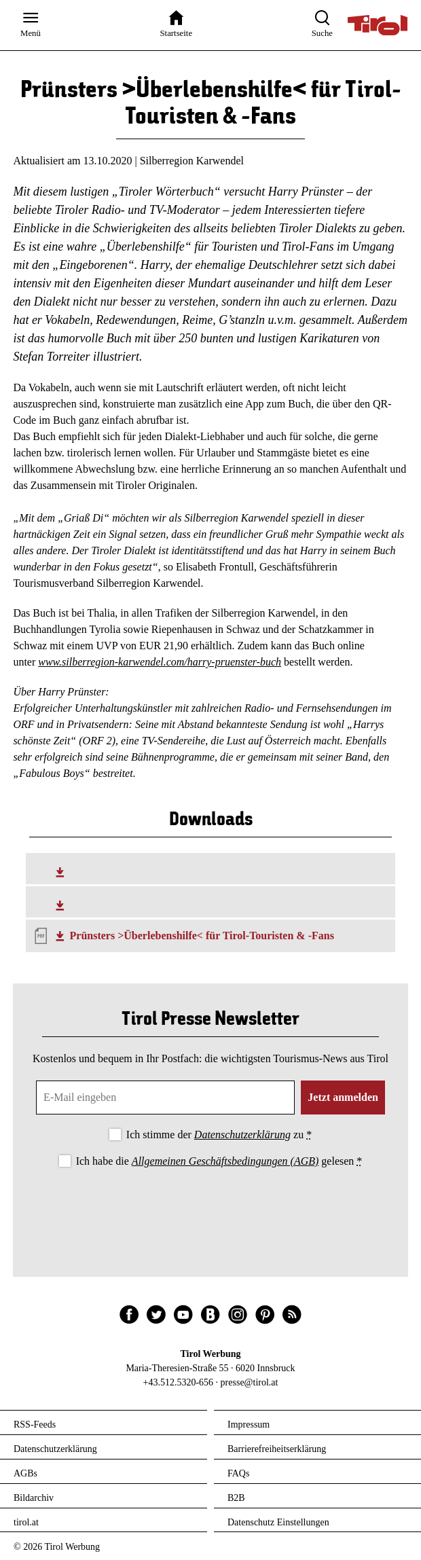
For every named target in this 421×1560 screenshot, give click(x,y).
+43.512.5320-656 (178, 1382)
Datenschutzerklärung (242, 1134)
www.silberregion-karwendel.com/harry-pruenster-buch (159, 662)
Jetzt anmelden (343, 1097)
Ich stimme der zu (219, 1134)
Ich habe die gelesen (219, 1161)
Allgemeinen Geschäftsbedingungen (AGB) (225, 1161)
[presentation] (210, 1207)
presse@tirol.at (249, 1382)
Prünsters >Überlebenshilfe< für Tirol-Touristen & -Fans (202, 935)
